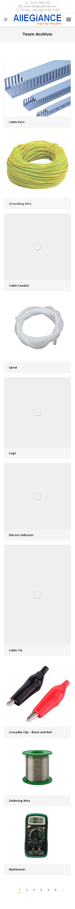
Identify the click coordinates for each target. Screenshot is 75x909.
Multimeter (17, 869)
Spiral (13, 367)
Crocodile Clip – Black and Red (30, 732)
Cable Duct (17, 122)
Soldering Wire (19, 801)
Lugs (12, 453)
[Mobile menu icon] (68, 19)
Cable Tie (15, 650)
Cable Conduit (19, 285)
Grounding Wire (20, 204)
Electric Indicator (21, 535)
